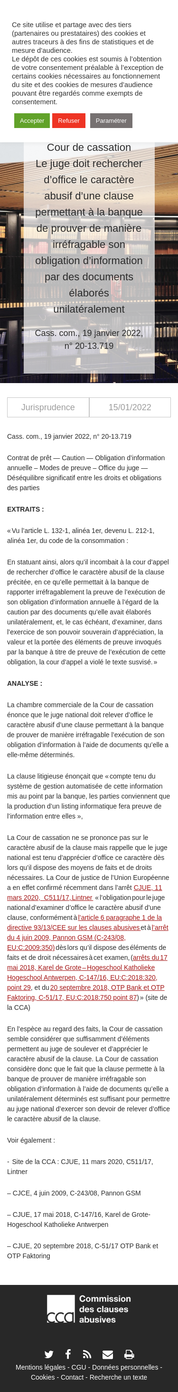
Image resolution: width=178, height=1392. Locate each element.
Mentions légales (41, 1367)
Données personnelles (125, 1367)
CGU (79, 1367)
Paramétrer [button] (111, 120)
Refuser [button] (69, 120)
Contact (72, 1377)
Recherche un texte (118, 1377)
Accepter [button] (32, 120)
